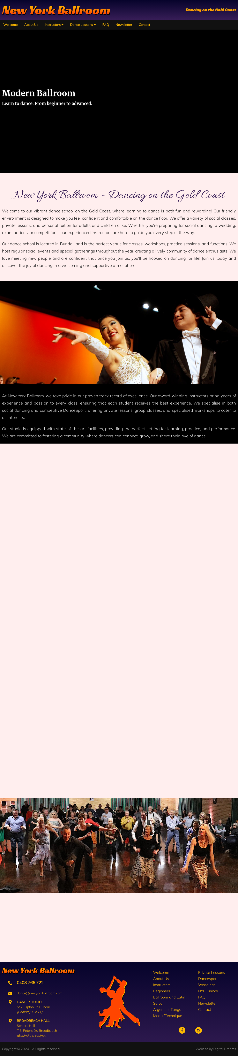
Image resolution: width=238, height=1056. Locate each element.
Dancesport (208, 978)
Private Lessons (211, 972)
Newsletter (124, 25)
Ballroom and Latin (169, 997)
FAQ (105, 25)
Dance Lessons (83, 25)
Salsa (158, 1003)
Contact (144, 25)
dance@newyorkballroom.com (35, 993)
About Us (31, 25)
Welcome (10, 25)
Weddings (207, 984)
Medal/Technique (167, 1015)
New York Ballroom (56, 10)
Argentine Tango (167, 1009)
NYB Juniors (208, 991)
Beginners (161, 991)
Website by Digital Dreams (216, 1049)
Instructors (54, 25)
